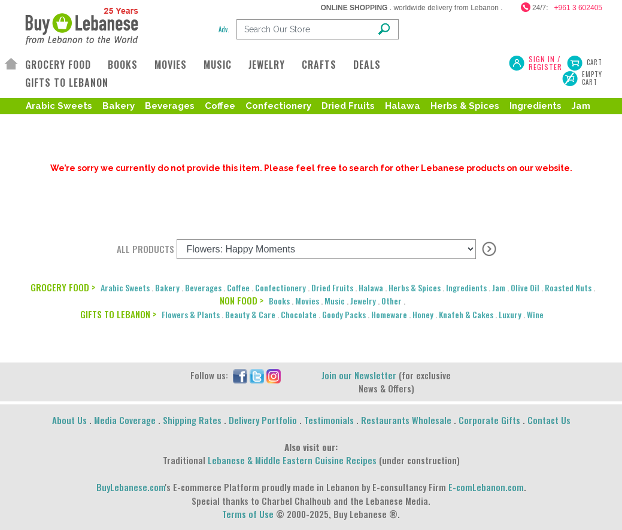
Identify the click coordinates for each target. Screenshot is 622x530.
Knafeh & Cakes (466, 314)
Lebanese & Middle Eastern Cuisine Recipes (292, 460)
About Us (69, 420)
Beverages (170, 105)
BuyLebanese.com (130, 487)
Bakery (118, 105)
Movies (307, 300)
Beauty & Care (250, 314)
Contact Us (549, 420)
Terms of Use (248, 513)
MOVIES (170, 64)
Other (391, 300)
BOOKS (123, 64)
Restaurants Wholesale (406, 420)
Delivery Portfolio (263, 420)
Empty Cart (592, 78)
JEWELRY (266, 64)
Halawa (402, 105)
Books (279, 300)
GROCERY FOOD (58, 64)
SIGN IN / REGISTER (545, 63)
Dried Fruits (348, 105)
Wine (535, 314)
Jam (581, 105)
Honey (422, 314)
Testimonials (329, 420)
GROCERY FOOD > (63, 287)
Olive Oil (525, 287)
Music (334, 300)
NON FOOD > (241, 300)
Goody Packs (344, 314)
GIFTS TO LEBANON (66, 82)
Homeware (389, 314)
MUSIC (218, 64)
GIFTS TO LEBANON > (118, 314)
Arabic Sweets (59, 105)
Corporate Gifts (489, 420)
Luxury (510, 314)
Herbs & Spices (464, 105)
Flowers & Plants (191, 314)
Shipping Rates (192, 420)
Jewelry (363, 300)
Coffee (220, 105)
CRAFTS (319, 64)
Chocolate (299, 314)
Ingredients (535, 105)
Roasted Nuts (79, 125)
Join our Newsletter (358, 375)
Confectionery (278, 105)
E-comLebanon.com (486, 487)
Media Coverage (125, 420)
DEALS (367, 64)
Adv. (224, 29)
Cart (594, 62)
